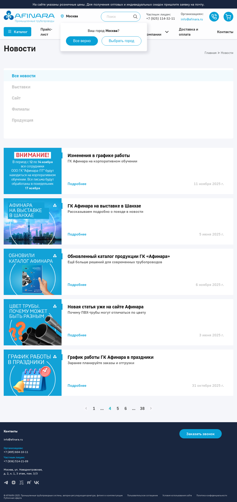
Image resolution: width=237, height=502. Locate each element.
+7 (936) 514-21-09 (16, 461)
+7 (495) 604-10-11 (16, 452)
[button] (69, 16)
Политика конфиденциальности (211, 495)
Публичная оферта (13, 498)
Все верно (82, 41)
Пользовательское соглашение (142, 495)
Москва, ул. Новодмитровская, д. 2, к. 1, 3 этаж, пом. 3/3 (23, 471)
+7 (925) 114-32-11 (160, 18)
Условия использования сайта (177, 495)
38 (142, 408)
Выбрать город (121, 41)
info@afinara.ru (192, 19)
